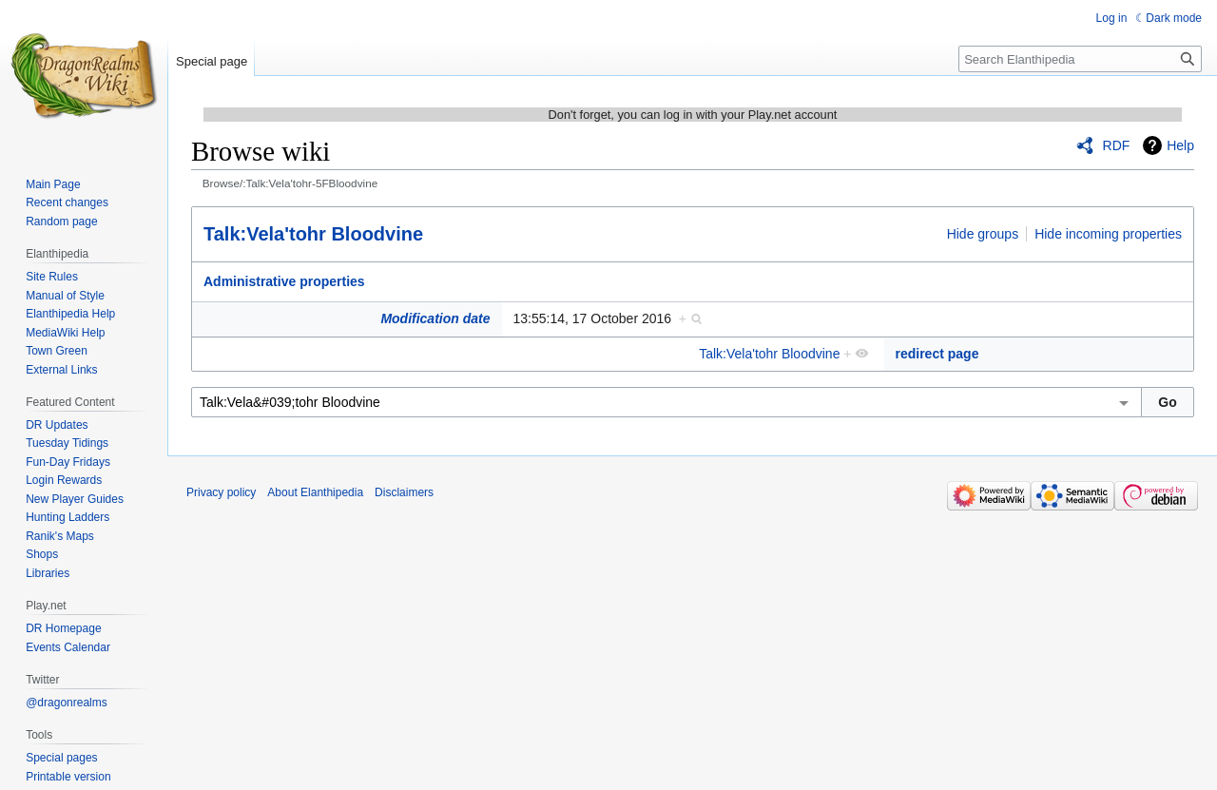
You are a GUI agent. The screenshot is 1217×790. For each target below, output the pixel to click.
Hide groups (983, 233)
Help (1180, 145)
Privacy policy (221, 492)
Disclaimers (404, 492)
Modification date (435, 318)
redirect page (937, 353)
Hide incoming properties (1108, 233)
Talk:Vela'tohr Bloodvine (313, 233)
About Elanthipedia (315, 492)
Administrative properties (284, 281)
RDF (1116, 145)
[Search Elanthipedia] (1080, 59)
